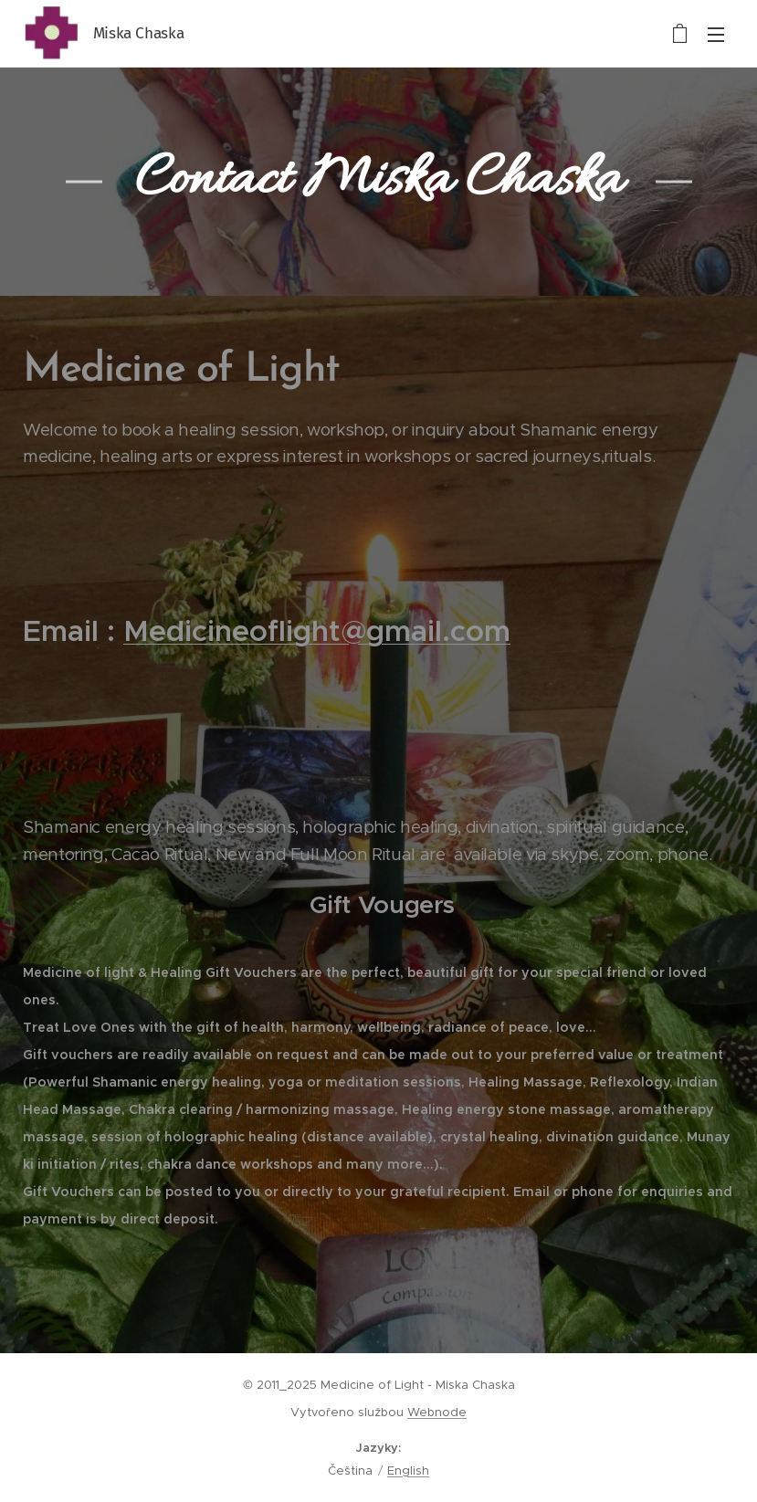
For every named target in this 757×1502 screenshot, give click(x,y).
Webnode (437, 1412)
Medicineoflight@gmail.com (316, 631)
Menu (716, 35)
